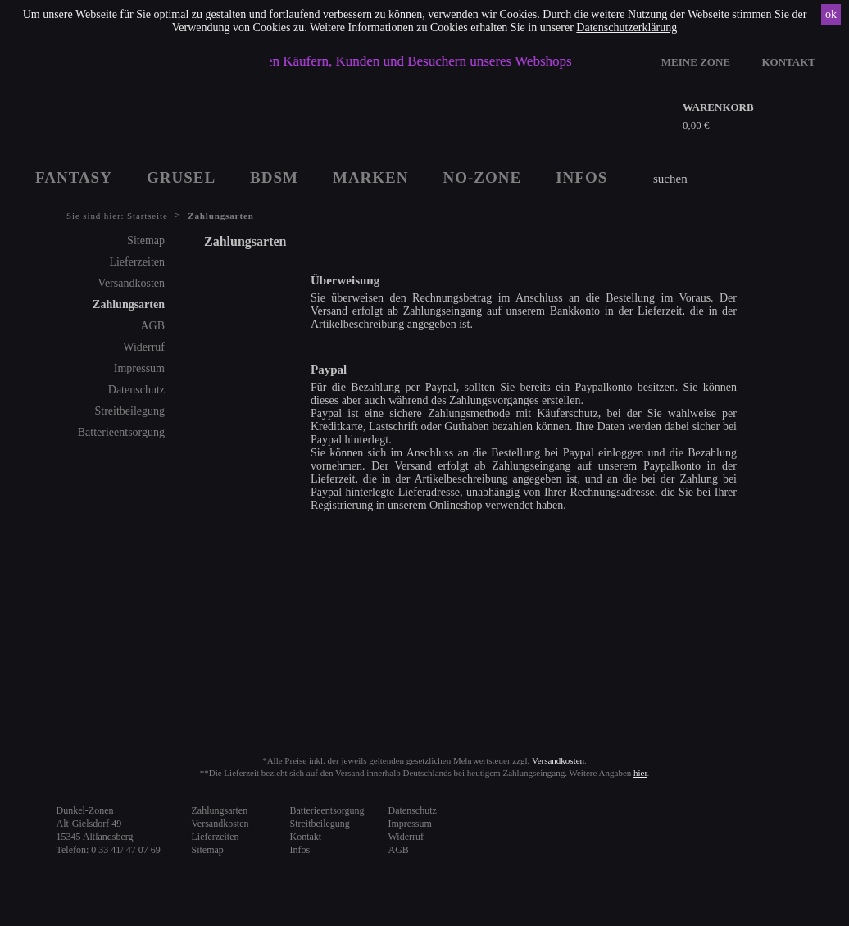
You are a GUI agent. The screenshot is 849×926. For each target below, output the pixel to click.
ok (831, 14)
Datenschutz (136, 390)
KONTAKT (789, 62)
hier (640, 773)
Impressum (139, 368)
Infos (300, 850)
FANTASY (73, 177)
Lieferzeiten (137, 262)
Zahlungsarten (129, 304)
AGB (152, 326)
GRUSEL (181, 177)
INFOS (581, 177)
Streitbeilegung (129, 411)
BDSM (274, 177)
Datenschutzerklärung (626, 27)
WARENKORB (718, 107)
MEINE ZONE (695, 62)
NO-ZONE (482, 177)
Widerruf (144, 347)
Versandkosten (131, 283)
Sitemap (146, 240)
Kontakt (306, 836)
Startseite (147, 215)
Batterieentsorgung (121, 432)
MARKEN (371, 177)
